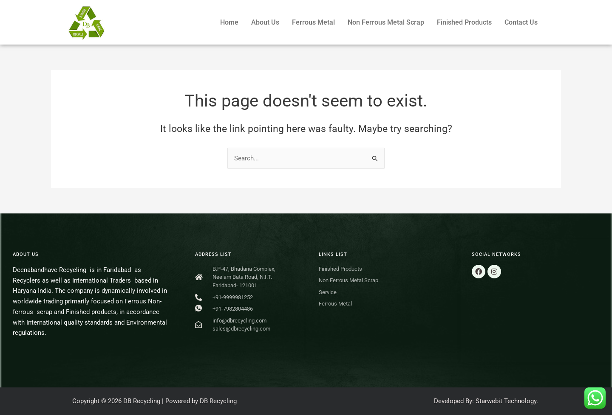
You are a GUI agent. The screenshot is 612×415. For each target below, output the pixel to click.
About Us (265, 22)
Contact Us (521, 22)
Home (229, 22)
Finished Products (464, 22)
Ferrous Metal (313, 22)
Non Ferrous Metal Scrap (386, 22)
